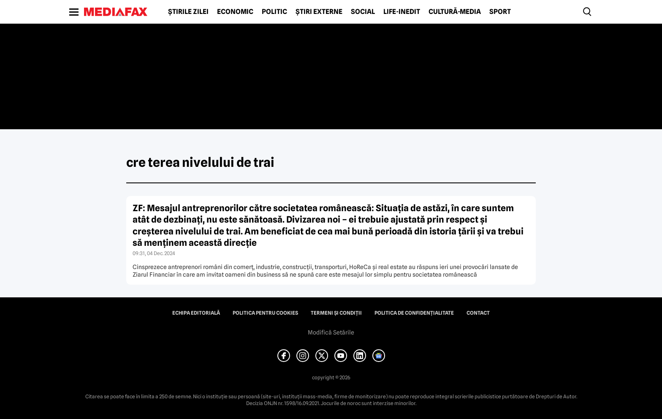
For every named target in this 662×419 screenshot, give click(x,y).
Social (363, 11)
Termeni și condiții (336, 313)
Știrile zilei (188, 11)
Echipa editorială (196, 313)
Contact (478, 313)
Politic (274, 11)
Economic (235, 11)
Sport (500, 11)
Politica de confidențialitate (414, 313)
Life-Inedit (401, 11)
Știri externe (319, 11)
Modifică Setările (331, 332)
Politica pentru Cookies (265, 313)
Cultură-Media (455, 11)
